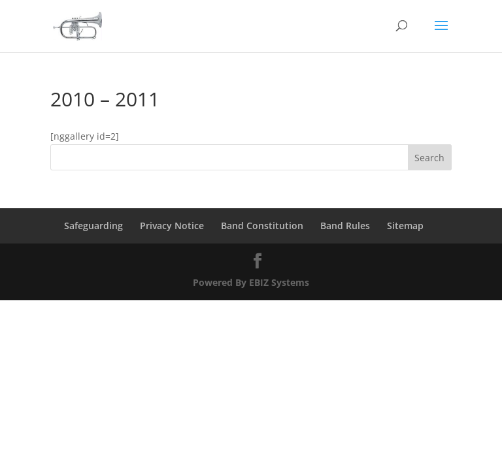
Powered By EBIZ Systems (251, 282)
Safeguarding (93, 225)
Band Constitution (262, 225)
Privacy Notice (172, 225)
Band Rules (345, 225)
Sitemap (405, 225)
